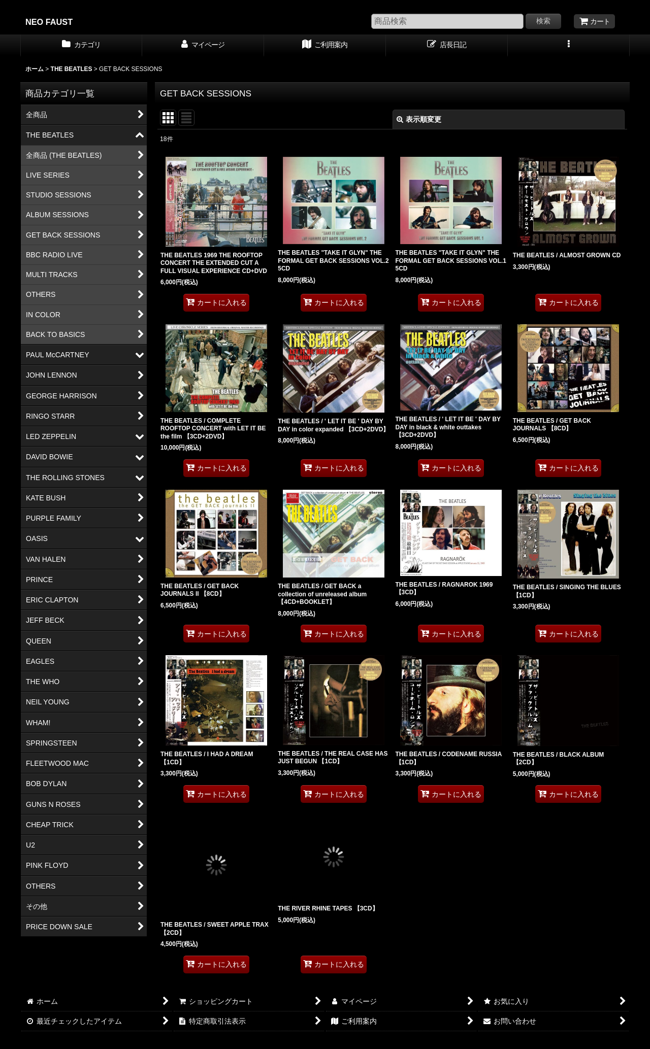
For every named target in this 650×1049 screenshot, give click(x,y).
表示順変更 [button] (419, 119)
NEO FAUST (49, 21)
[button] (569, 46)
